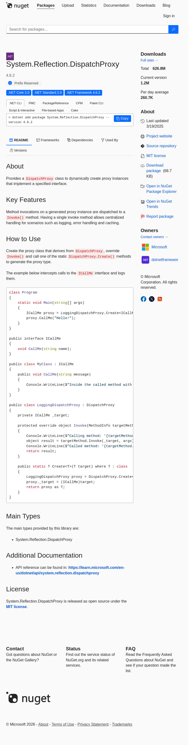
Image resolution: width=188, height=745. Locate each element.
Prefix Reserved (27, 83)
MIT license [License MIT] (156, 156)
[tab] (45, 5)
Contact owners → (154, 237)
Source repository (161, 146)
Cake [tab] (74, 110)
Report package (159, 216)
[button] (122, 118)
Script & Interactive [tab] (22, 110)
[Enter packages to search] (87, 29)
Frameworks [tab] (47, 140)
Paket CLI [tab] (96, 103)
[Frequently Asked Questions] (131, 648)
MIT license (16, 607)
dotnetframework (166, 260)
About (43, 724)
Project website (159, 136)
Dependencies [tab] (80, 140)
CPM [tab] (79, 103)
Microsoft (159, 247)
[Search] (173, 29)
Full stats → (149, 60)
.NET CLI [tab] (15, 103)
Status (73, 648)
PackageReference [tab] (56, 103)
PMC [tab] (32, 103)
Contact (15, 648)
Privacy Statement (93, 724)
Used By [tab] (109, 140)
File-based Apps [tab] (53, 110)
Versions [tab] (18, 150)
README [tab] (19, 140)
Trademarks (122, 724)
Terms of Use (63, 724)
